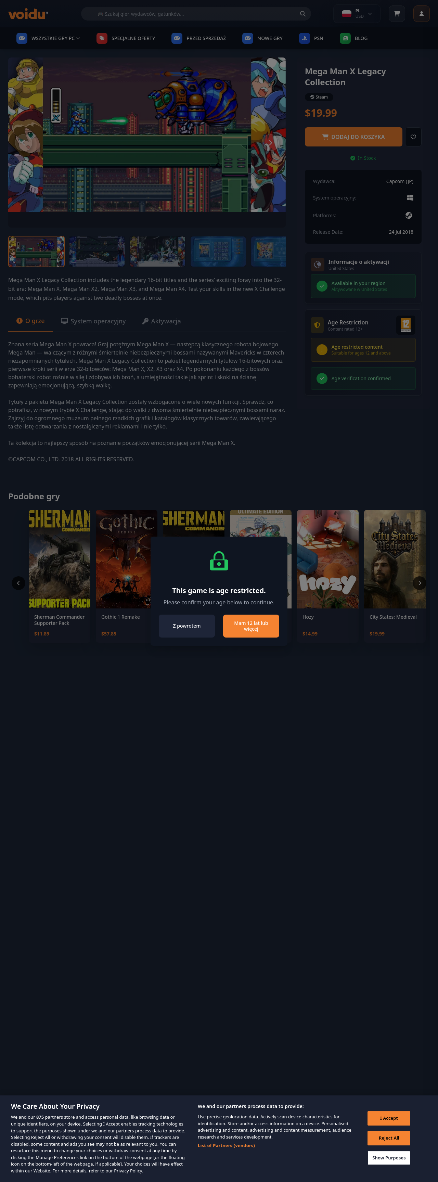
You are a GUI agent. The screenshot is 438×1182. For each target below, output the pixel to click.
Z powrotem (187, 625)
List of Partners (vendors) (226, 1156)
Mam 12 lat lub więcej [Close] (251, 626)
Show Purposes (389, 1169)
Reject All (389, 1149)
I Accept (389, 1129)
